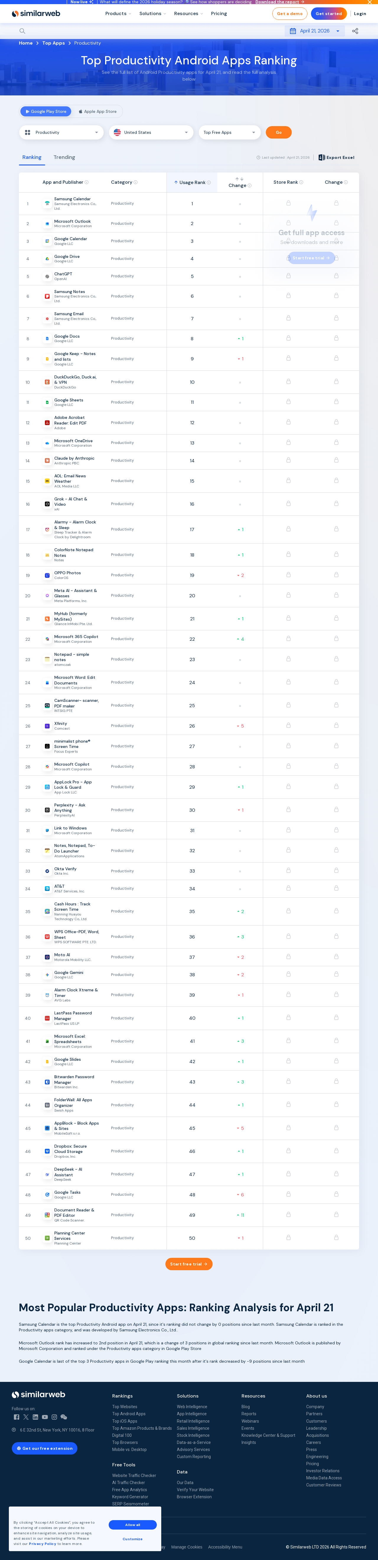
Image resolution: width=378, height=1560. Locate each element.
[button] (61, 132)
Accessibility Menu (225, 1547)
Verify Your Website (195, 1489)
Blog (246, 1406)
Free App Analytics (129, 1489)
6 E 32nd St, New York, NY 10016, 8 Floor (57, 1430)
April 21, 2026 (314, 41)
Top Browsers (125, 1442)
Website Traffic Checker (134, 1475)
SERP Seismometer (130, 1504)
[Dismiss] (369, 7)
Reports (249, 1413)
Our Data (185, 1482)
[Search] (189, 41)
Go (279, 132)
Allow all (132, 1524)
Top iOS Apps (124, 1421)
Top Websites (124, 1406)
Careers (313, 1442)
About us (316, 1396)
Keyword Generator (130, 1496)
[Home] (36, 23)
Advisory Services (193, 1449)
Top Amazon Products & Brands (142, 1428)
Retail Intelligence (193, 1421)
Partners (314, 1413)
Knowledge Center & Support (268, 1435)
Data (182, 1472)
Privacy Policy (42, 1543)
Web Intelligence (192, 1406)
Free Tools (123, 1465)
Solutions (187, 1396)
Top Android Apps (129, 1413)
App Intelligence (192, 1413)
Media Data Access (324, 1478)
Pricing (312, 1463)
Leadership (316, 1428)
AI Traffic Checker (128, 1482)
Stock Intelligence (193, 1435)
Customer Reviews (323, 1485)
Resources (253, 1396)
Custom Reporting (194, 1456)
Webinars (250, 1421)
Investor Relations (323, 1470)
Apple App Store (97, 111)
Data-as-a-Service (194, 1442)
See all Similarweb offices (38, 1525)
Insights (249, 1442)
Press (311, 1449)
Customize (133, 1539)
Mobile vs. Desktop (129, 1449)
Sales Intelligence (193, 1428)
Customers (316, 1421)
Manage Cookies (186, 1547)
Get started (329, 23)
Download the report (279, 6)
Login (360, 23)
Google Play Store (45, 111)
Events (248, 1428)
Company (315, 1406)
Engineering (317, 1456)
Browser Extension (194, 1496)
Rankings (122, 1396)
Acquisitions (317, 1435)
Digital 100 (122, 1435)
